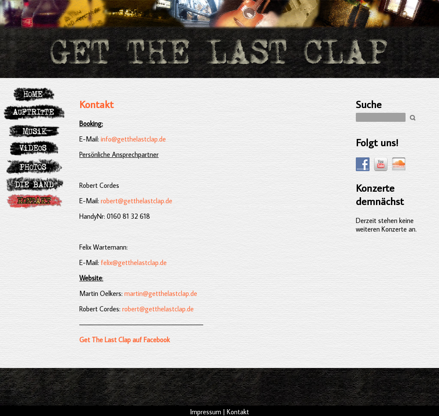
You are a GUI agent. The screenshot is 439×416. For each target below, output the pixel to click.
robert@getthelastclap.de (136, 200)
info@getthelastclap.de (132, 139)
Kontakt (96, 104)
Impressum (205, 411)
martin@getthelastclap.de (160, 293)
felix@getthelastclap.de (134, 262)
